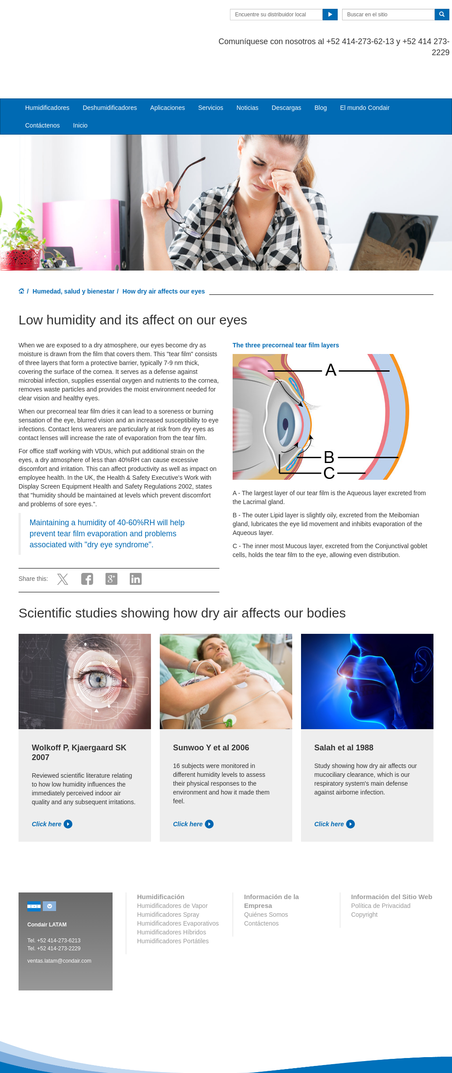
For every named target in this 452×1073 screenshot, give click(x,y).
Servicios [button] (210, 72)
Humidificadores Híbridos (171, 896)
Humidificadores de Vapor (172, 869)
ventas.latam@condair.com (59, 925)
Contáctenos (42, 90)
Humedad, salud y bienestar (74, 255)
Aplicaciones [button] (167, 72)
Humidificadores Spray (168, 878)
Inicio (80, 90)
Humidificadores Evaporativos (178, 887)
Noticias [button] (248, 72)
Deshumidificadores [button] (110, 72)
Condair (69, 20)
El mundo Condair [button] (364, 72)
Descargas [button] (286, 72)
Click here (52, 788)
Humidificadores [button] (47, 72)
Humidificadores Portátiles (173, 905)
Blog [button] (320, 72)
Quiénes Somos (266, 878)
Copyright (364, 878)
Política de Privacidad (381, 869)
